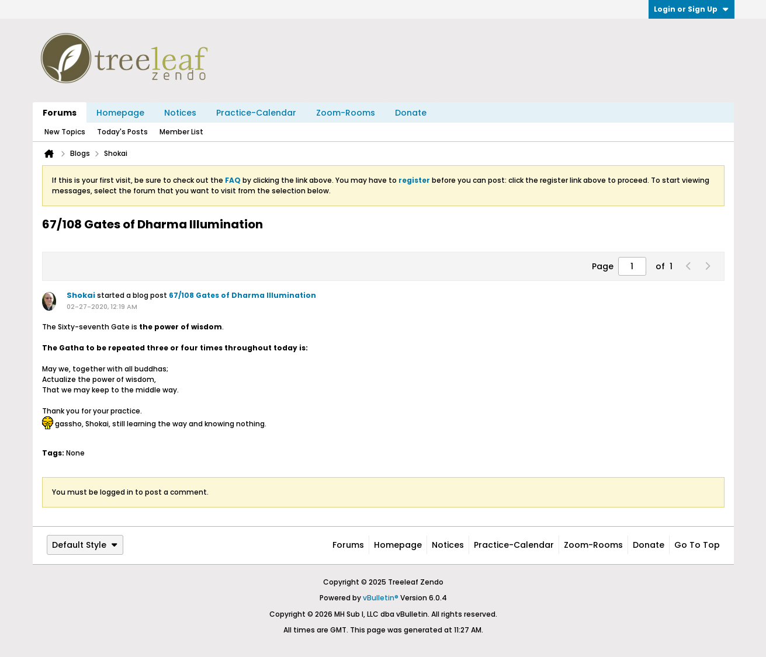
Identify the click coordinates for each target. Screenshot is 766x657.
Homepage (120, 113)
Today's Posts (122, 132)
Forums (60, 113)
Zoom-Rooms (345, 113)
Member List (181, 132)
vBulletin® (380, 598)
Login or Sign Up (691, 9)
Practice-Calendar (256, 113)
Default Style (85, 545)
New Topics (64, 132)
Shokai (81, 295)
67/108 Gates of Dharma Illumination (242, 295)
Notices (180, 113)
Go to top (697, 545)
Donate (411, 113)
